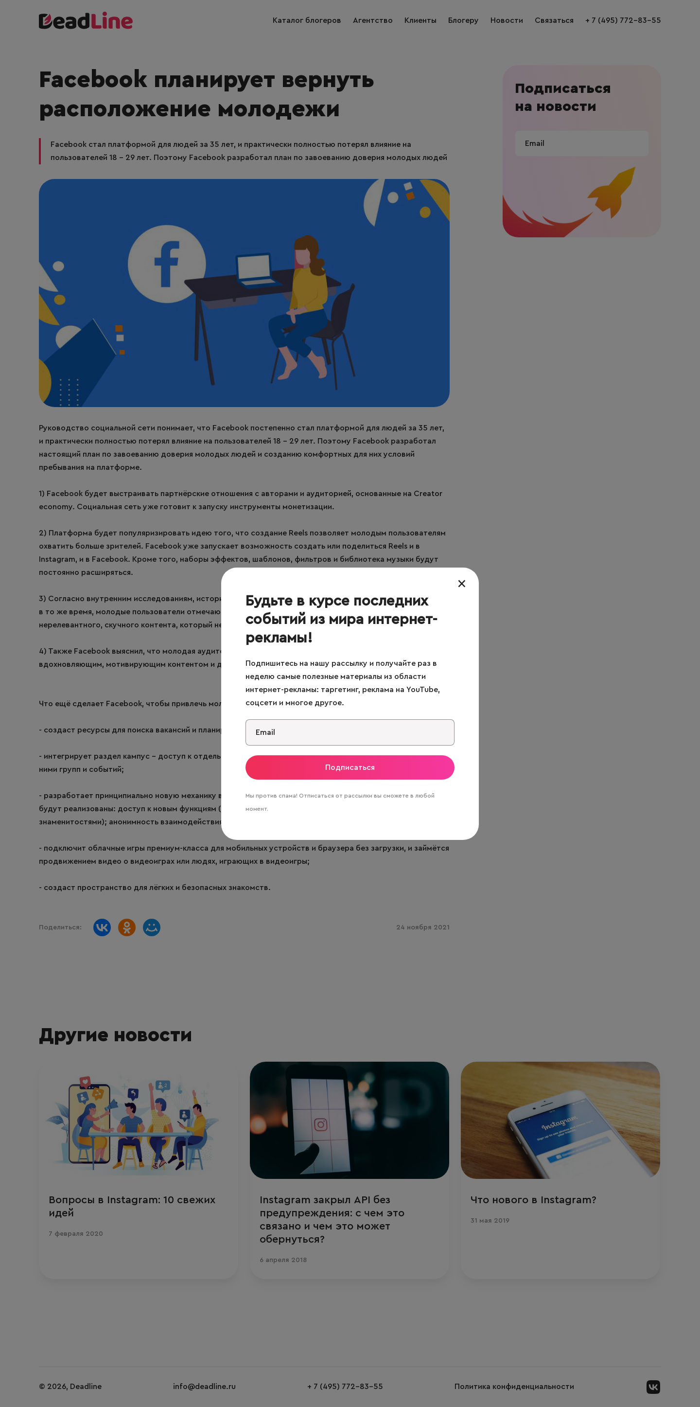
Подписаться (350, 767)
